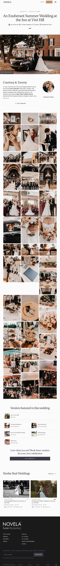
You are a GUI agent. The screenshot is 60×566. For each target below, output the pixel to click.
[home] (7, 2)
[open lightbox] (12, 118)
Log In (42, 2)
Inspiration (6, 539)
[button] (55, 2)
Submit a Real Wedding (28, 541)
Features (5, 536)
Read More (6, 98)
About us (24, 534)
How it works (6, 534)
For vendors (25, 539)
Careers (24, 544)
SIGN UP (49, 2)
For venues (25, 536)
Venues (5, 541)
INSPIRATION (23, 11)
